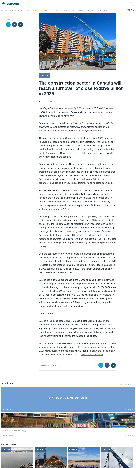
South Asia (103, 10)
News (4, 10)
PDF (54, 365)
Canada (18, 10)
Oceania (91, 10)
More (130, 10)
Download (27, 409)
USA (11, 10)
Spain (27, 10)
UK (73, 10)
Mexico (36, 10)
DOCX (64, 365)
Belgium (81, 10)
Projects (46, 10)
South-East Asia (62, 10)
